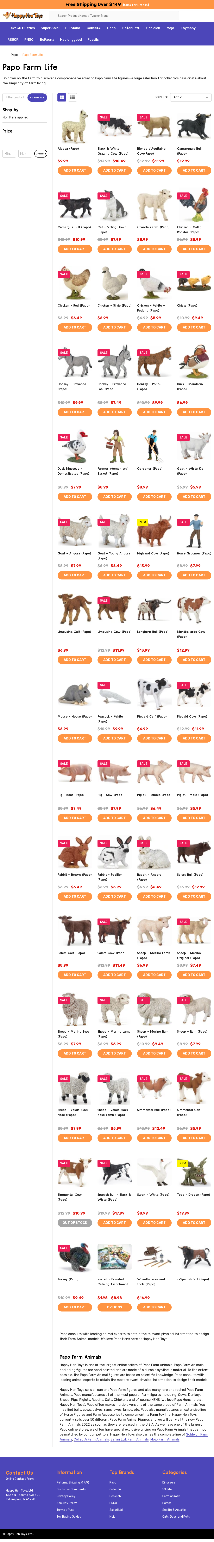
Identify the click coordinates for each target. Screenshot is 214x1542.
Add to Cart (75, 171)
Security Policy (67, 1503)
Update (41, 153)
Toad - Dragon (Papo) (193, 1194)
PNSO (28, 40)
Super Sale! (50, 28)
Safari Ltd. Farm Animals (130, 1440)
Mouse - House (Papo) (75, 716)
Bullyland (72, 28)
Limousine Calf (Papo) (74, 632)
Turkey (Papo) (68, 1279)
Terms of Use (65, 1510)
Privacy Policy (66, 1496)
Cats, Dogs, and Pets (176, 1517)
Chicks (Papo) (187, 305)
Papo (111, 28)
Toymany (188, 28)
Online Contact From (20, 1479)
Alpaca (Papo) (68, 148)
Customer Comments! (71, 1489)
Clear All (37, 97)
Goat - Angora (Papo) (74, 553)
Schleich (153, 28)
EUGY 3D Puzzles (21, 28)
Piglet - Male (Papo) (192, 795)
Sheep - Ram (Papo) (192, 1031)
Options (114, 1307)
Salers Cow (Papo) (111, 953)
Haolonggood (71, 40)
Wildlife (167, 1489)
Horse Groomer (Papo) (194, 553)
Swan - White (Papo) (153, 1194)
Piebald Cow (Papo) (192, 716)
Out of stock (75, 1223)
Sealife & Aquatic (174, 1510)
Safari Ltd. (131, 28)
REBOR (13, 40)
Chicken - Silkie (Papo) (114, 305)
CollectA (94, 28)
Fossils (93, 40)
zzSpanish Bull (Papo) (193, 1279)
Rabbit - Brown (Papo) (75, 874)
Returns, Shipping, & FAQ (73, 1483)
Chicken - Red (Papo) (74, 305)
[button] (24, 132)
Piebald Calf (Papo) (152, 716)
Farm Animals (171, 1496)
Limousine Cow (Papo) (114, 632)
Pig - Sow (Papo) (110, 795)
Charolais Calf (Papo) (153, 227)
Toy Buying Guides (69, 1517)
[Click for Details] (136, 5)
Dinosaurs (168, 1483)
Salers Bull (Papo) (190, 874)
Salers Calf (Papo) (71, 953)
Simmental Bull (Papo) (154, 1110)
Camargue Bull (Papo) (74, 227)
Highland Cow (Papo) (153, 553)
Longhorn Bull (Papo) (153, 632)
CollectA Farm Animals (91, 1440)
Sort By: (161, 97)
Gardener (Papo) (150, 469)
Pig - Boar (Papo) (71, 795)
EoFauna (47, 40)
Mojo (170, 28)
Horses (166, 1503)
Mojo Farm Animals (165, 1440)
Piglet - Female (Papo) (154, 795)
